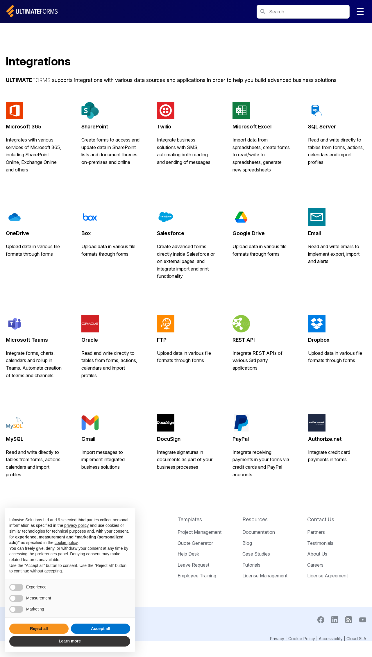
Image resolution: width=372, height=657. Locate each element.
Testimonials (320, 543)
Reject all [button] (39, 628)
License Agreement (327, 576)
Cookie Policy (301, 638)
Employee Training (197, 576)
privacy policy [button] (76, 525)
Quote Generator (195, 543)
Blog (247, 543)
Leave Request (193, 565)
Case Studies (256, 554)
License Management (264, 576)
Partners (316, 532)
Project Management (199, 532)
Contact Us (320, 519)
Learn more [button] (70, 641)
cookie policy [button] (66, 542)
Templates (190, 519)
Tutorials (251, 565)
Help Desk (188, 554)
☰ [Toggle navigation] (360, 11)
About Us (317, 554)
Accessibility (330, 638)
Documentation (258, 532)
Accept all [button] (100, 628)
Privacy (277, 638)
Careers (315, 565)
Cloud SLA (356, 638)
